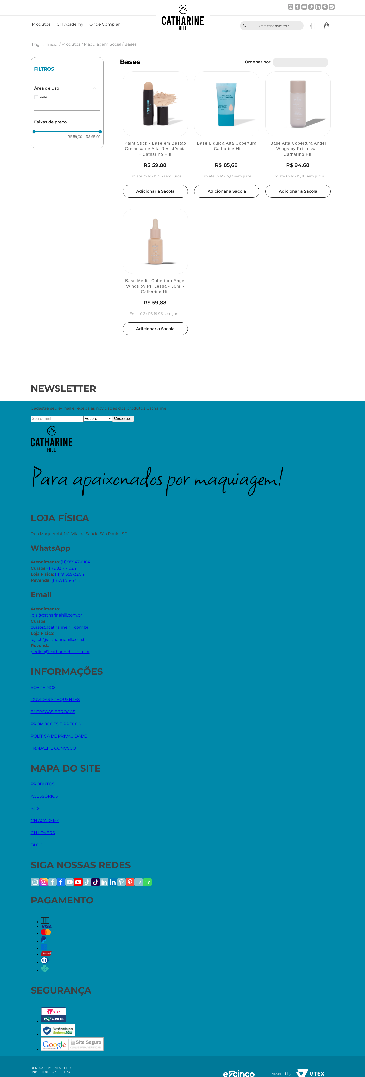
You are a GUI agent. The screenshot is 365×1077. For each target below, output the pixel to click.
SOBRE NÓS (43, 687)
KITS (35, 808)
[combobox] (272, 25)
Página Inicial (45, 44)
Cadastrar (123, 418)
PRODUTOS (43, 784)
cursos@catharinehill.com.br (59, 627)
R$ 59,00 (75, 137)
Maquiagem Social (102, 44)
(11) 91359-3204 (69, 574)
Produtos (71, 44)
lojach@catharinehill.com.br (59, 639)
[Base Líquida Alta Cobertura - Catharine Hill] (226, 135)
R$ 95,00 (91, 137)
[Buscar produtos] (246, 25)
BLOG (36, 845)
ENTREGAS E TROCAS (53, 711)
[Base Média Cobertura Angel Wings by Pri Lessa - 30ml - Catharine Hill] (155, 272)
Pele (43, 97)
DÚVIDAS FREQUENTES (55, 699)
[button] (67, 88)
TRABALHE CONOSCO (53, 748)
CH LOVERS (43, 832)
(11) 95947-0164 (75, 562)
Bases (130, 44)
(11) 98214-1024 (61, 568)
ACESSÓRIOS (44, 796)
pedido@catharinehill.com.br (60, 651)
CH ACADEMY (45, 820)
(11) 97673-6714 (66, 580)
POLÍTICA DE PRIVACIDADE (59, 736)
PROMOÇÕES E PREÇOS (56, 724)
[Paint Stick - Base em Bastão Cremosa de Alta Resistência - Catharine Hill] (155, 135)
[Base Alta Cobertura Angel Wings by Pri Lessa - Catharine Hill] (298, 135)
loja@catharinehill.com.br (56, 615)
